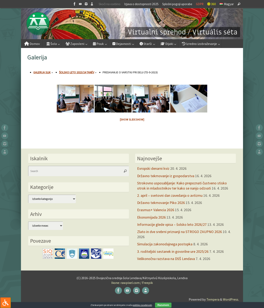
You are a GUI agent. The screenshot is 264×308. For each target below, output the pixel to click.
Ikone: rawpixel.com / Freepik (132, 283)
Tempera (212, 299)
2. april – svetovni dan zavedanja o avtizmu (170, 195)
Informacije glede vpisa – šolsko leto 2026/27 (172, 224)
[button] (132, 23)
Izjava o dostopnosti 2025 (141, 4)
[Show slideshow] (132, 119)
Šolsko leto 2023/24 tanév (76, 72)
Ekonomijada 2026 (151, 217)
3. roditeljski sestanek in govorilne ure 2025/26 (172, 251)
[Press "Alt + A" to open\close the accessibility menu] (5, 302)
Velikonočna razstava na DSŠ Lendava (166, 258)
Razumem (163, 305)
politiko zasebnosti (142, 305)
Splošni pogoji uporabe (177, 4)
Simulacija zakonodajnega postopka (164, 244)
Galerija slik (42, 72)
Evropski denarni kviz (153, 168)
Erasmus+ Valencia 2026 (155, 209)
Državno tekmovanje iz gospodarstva (165, 175)
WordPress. (231, 299)
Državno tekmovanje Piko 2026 (161, 202)
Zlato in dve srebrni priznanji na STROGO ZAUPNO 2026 (179, 231)
